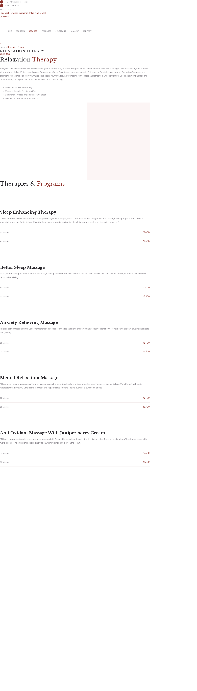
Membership (60, 31)
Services (33, 31)
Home (9, 31)
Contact (87, 31)
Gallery (75, 31)
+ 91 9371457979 (12, 5)
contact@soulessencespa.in (17, 2)
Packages (46, 31)
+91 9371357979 (7, 9)
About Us (20, 31)
